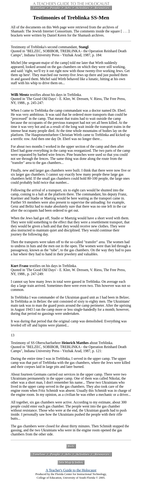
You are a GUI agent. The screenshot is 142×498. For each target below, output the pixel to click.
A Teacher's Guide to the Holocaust (71, 470)
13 (12, 335)
